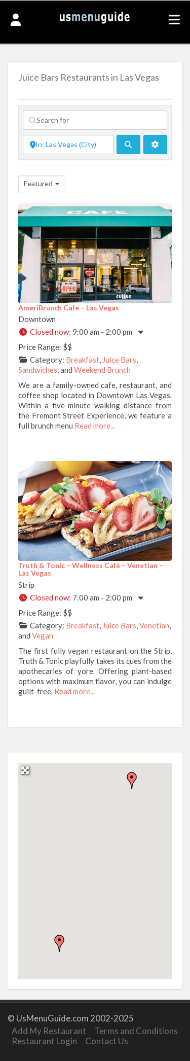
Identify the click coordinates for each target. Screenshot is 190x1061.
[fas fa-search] (128, 144)
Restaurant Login (44, 1041)
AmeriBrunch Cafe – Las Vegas (68, 307)
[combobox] (41, 184)
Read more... (94, 425)
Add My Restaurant (49, 1030)
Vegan (42, 635)
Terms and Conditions (136, 1030)
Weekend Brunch (102, 369)
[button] (132, 780)
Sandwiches (37, 369)
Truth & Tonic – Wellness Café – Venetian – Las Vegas (90, 569)
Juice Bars (119, 359)
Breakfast (82, 359)
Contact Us (106, 1041)
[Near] (68, 144)
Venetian (154, 625)
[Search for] (95, 120)
